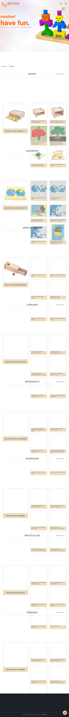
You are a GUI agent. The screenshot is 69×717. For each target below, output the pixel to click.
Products (11, 66)
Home (4, 66)
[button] (60, 4)
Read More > (59, 74)
